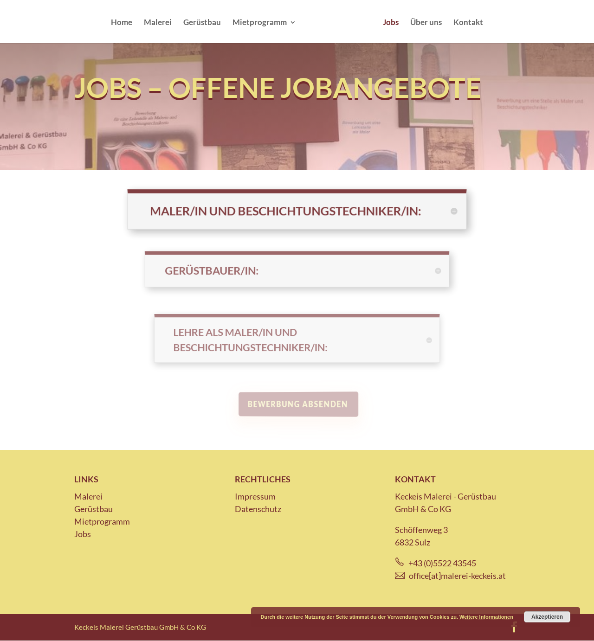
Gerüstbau (202, 23)
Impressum (255, 496)
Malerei (158, 23)
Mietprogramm (259, 23)
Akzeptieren (547, 617)
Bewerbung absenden (298, 404)
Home (121, 23)
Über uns (426, 23)
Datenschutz (258, 509)
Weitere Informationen (486, 617)
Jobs (391, 23)
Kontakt (468, 23)
